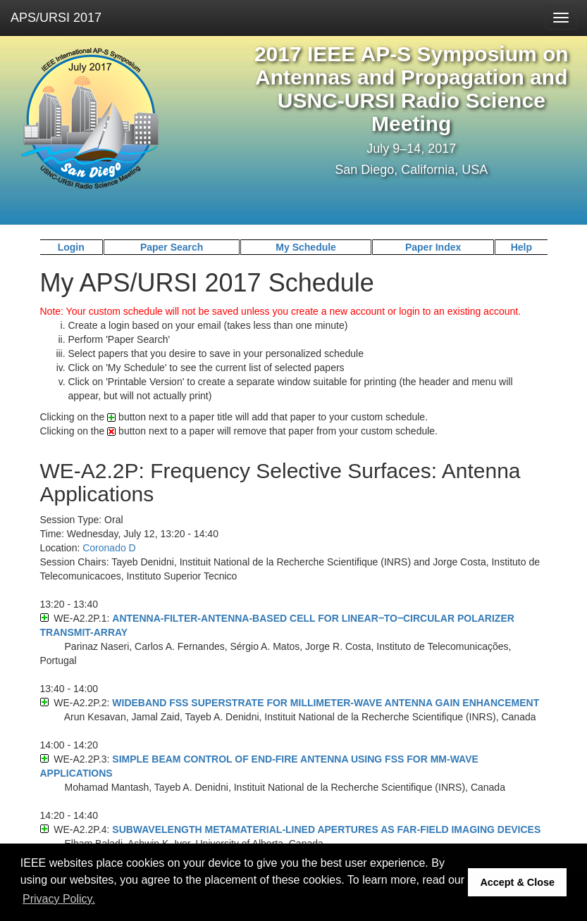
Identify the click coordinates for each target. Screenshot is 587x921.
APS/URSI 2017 (56, 18)
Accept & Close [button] (517, 882)
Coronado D (109, 547)
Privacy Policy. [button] (59, 899)
